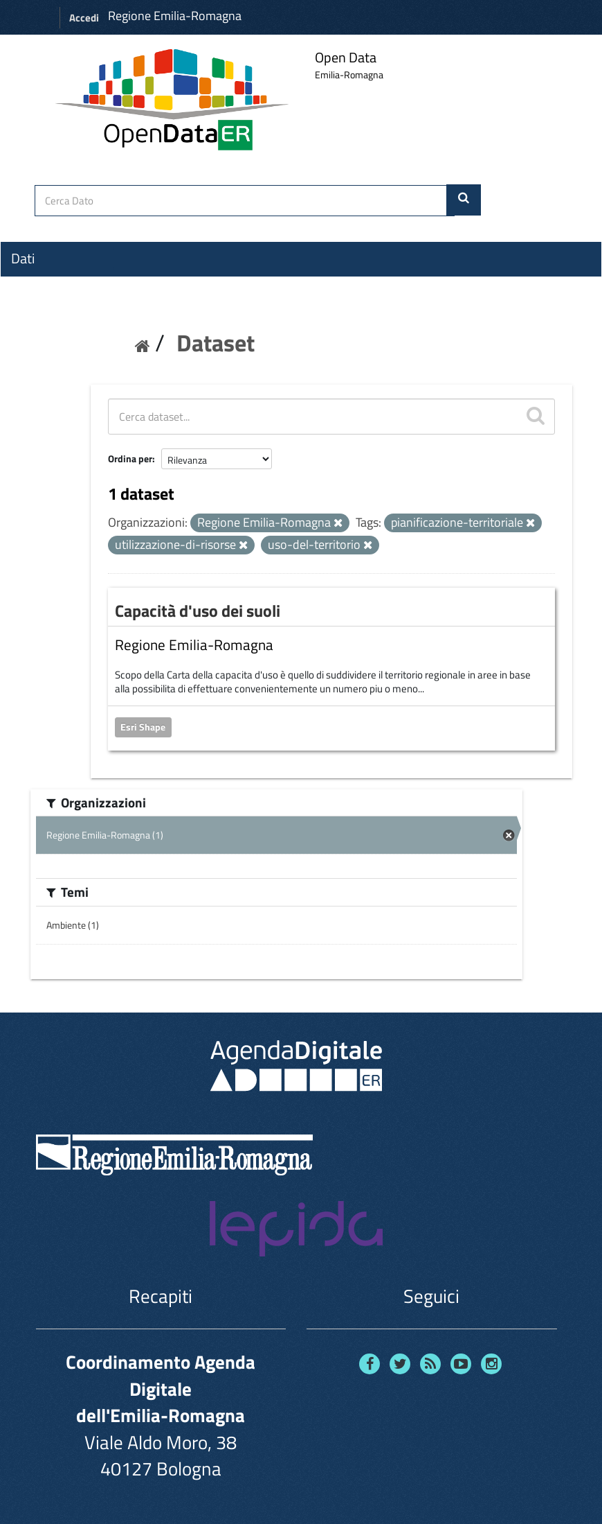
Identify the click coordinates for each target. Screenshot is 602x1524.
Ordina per (130, 458)
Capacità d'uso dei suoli (197, 610)
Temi (25, 308)
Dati (23, 258)
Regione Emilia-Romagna (174, 15)
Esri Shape (142, 727)
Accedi (84, 18)
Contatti (34, 361)
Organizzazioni (53, 283)
